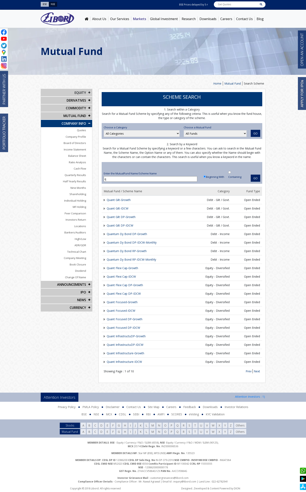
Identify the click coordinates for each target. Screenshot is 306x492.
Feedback (189, 407)
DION (237, 488)
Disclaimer (112, 407)
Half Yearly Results (74, 181)
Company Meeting (75, 258)
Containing (234, 176)
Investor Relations (236, 407)
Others (240, 425)
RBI (148, 414)
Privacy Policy (67, 407)
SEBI (136, 414)
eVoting (194, 414)
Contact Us (244, 19)
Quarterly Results (75, 175)
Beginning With (215, 176)
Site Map (153, 407)
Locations (80, 226)
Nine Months (78, 188)
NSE (96, 414)
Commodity (76, 108)
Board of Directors (75, 143)
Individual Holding (75, 200)
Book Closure (78, 264)
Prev (249, 371)
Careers (226, 19)
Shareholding (77, 194)
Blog (260, 19)
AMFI (161, 414)
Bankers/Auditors (75, 232)
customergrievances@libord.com (169, 478)
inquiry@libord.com (184, 481)
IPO (83, 292)
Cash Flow (80, 168)
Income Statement (75, 149)
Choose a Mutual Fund (197, 127)
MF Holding (79, 207)
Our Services (119, 19)
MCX (109, 414)
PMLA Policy (90, 407)
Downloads (207, 19)
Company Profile (76, 137)
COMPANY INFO (74, 123)
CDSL (122, 414)
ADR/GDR (80, 245)
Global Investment (164, 19)
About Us (99, 19)
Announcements (71, 284)
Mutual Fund (232, 83)
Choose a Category (115, 127)
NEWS (81, 300)
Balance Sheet (77, 156)
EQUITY (80, 92)
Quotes (81, 130)
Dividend (80, 271)
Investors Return (76, 219)
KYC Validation (215, 414)
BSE (84, 414)
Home (217, 83)
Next (257, 371)
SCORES (176, 414)
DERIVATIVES (76, 100)
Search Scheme (254, 83)
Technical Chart (76, 252)
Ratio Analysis (77, 162)
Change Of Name (75, 277)
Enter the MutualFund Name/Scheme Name (130, 173)
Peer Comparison (75, 213)
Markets (139, 19)
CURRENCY (78, 307)
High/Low (80, 239)
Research (189, 19)
